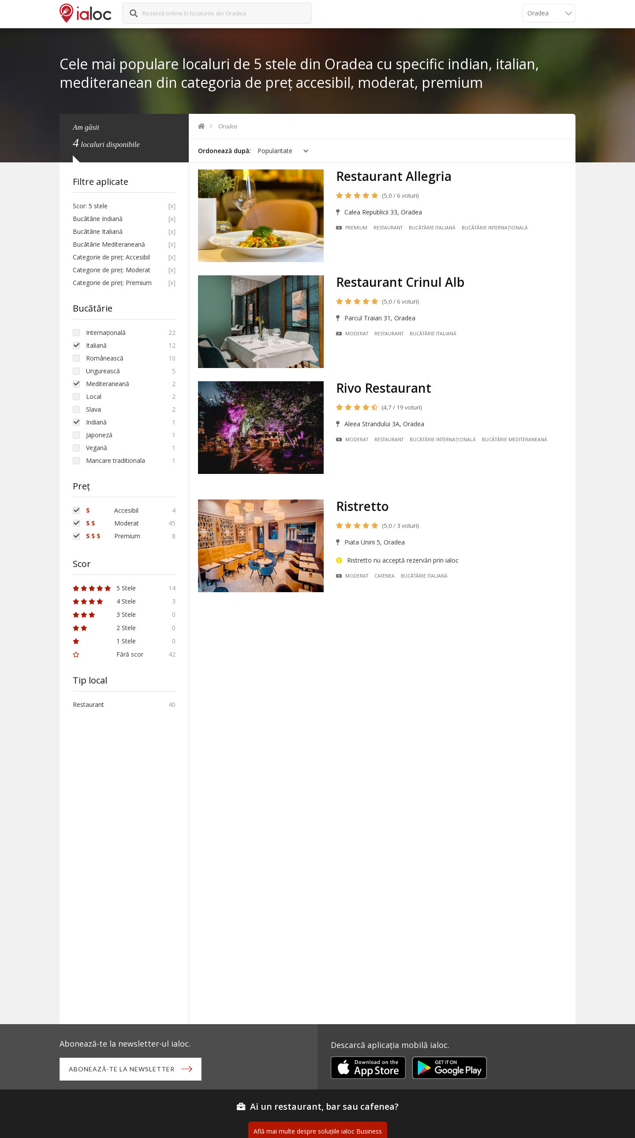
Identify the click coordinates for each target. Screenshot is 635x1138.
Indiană (96, 422)
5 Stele (104, 588)
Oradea (227, 126)
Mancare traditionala (115, 460)
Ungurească (103, 371)
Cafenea (384, 576)
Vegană (96, 447)
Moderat (352, 334)
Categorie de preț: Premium (112, 282)
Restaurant (388, 228)
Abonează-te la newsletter (122, 1069)
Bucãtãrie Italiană (432, 228)
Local (93, 396)
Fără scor (108, 654)
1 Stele (104, 641)
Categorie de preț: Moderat (111, 270)
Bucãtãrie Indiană (98, 218)
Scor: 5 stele (90, 206)
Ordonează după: (224, 150)
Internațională (106, 332)
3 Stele (104, 614)
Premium (351, 228)
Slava (93, 409)
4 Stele (104, 601)
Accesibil (112, 510)
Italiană (96, 345)
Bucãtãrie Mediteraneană (514, 439)
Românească (104, 358)
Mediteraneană (107, 383)
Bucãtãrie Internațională (495, 228)
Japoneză (99, 435)
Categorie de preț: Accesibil (111, 257)
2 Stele (104, 627)
